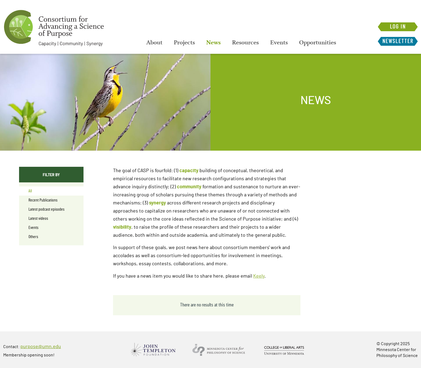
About (154, 42)
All (30, 191)
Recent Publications (42, 200)
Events (279, 42)
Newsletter (397, 41)
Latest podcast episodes (46, 209)
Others (33, 237)
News (213, 42)
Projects (184, 42)
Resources (245, 42)
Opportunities (317, 42)
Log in (398, 27)
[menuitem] (154, 42)
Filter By (51, 174)
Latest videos (38, 218)
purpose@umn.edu (40, 346)
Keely (258, 276)
